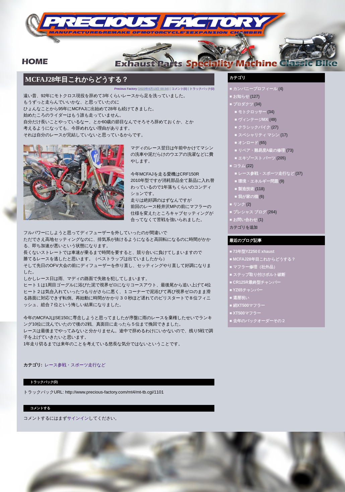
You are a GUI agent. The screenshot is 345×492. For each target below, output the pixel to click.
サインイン (78, 418)
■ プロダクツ (241, 104)
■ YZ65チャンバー (246, 290)
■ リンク (237, 204)
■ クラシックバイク (252, 127)
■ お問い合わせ (243, 219)
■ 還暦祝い (239, 297)
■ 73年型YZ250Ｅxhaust (251, 251)
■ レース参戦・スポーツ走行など (264, 173)
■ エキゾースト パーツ (254, 158)
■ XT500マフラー (245, 313)
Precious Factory (125, 88)
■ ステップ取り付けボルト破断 (257, 274)
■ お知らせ (239, 96)
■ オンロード (246, 142)
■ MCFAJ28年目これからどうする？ (262, 259)
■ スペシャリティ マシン (256, 135)
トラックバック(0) (202, 88)
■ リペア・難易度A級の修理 (259, 150)
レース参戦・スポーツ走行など (75, 364)
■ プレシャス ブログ (247, 212)
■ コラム (237, 165)
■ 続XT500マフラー (247, 305)
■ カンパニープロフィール (253, 88)
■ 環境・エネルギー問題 (256, 181)
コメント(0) (179, 88)
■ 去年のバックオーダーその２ (257, 321)
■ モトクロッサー (250, 112)
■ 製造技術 (244, 189)
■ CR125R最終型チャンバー (255, 282)
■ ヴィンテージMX (251, 119)
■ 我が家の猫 (246, 196)
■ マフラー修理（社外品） (253, 267)
